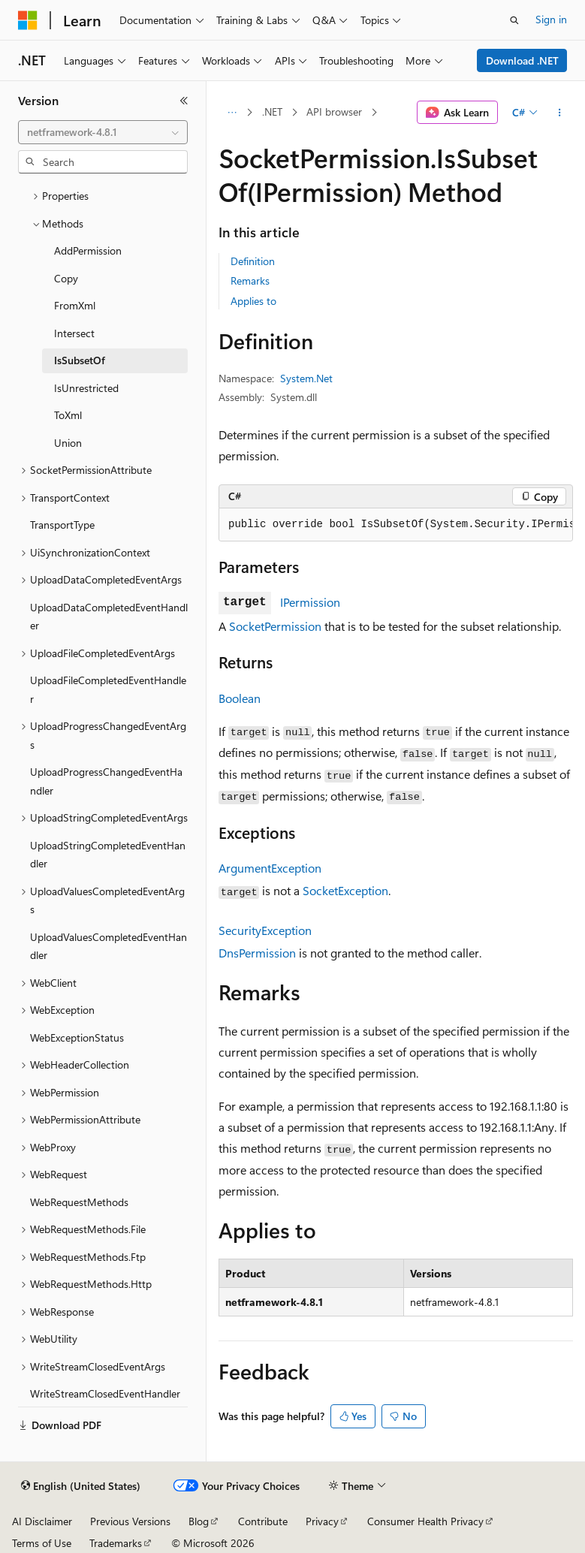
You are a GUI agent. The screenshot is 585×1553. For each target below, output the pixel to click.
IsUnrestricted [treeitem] (86, 388)
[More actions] (560, 113)
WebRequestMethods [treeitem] (79, 1202)
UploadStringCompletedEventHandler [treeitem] (107, 854)
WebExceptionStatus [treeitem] (77, 1037)
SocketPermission (275, 626)
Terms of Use (41, 1543)
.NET (272, 111)
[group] (396, 524)
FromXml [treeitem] (74, 305)
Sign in (551, 19)
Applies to (253, 301)
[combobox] (103, 132)
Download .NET (522, 60)
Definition (253, 261)
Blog (198, 1521)
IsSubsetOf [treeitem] (79, 360)
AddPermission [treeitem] (88, 250)
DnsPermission (257, 952)
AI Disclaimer (42, 1521)
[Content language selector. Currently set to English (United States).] (80, 1486)
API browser (334, 111)
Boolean (240, 698)
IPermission (310, 602)
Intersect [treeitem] (74, 333)
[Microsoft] (28, 20)
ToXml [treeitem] (68, 415)
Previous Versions (130, 1521)
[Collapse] (184, 100)
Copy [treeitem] (66, 278)
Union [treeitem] (68, 443)
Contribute (263, 1521)
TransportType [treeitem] (62, 524)
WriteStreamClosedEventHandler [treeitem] (105, 1393)
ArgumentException (270, 868)
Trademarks (115, 1543)
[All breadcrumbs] (232, 113)
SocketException (345, 890)
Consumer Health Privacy (425, 1521)
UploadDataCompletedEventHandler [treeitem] (109, 616)
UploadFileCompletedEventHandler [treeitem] (108, 689)
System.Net (306, 378)
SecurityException (265, 930)
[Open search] (514, 20)
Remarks (250, 280)
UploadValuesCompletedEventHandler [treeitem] (108, 946)
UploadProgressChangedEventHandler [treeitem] (106, 781)
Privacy (322, 1521)
